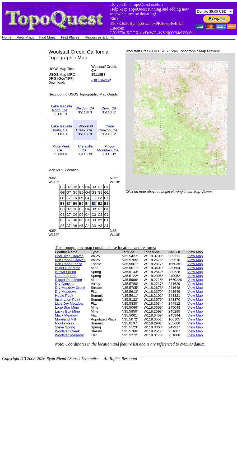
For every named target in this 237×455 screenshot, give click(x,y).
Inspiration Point (67, 299)
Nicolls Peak (64, 323)
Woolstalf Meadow (69, 335)
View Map (195, 256)
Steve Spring (65, 327)
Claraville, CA (86, 148)
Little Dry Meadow (69, 303)
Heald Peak (64, 296)
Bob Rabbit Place (68, 264)
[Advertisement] (23, 128)
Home (7, 37)
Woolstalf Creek (67, 331)
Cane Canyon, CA (108, 128)
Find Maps (47, 37)
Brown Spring (65, 272)
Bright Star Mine (67, 268)
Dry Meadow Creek (70, 288)
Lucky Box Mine (67, 311)
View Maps (25, 37)
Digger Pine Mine (68, 280)
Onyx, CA (108, 108)
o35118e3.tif (100, 81)
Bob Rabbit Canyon (70, 260)
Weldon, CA (85, 108)
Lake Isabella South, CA (61, 128)
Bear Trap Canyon (69, 256)
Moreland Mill (65, 319)
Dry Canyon (64, 284)
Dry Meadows (65, 292)
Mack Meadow (66, 315)
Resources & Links (99, 37)
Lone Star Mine (67, 307)
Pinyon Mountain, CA (107, 148)
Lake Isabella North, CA (61, 108)
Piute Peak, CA (62, 148)
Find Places (70, 37)
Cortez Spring (66, 276)
